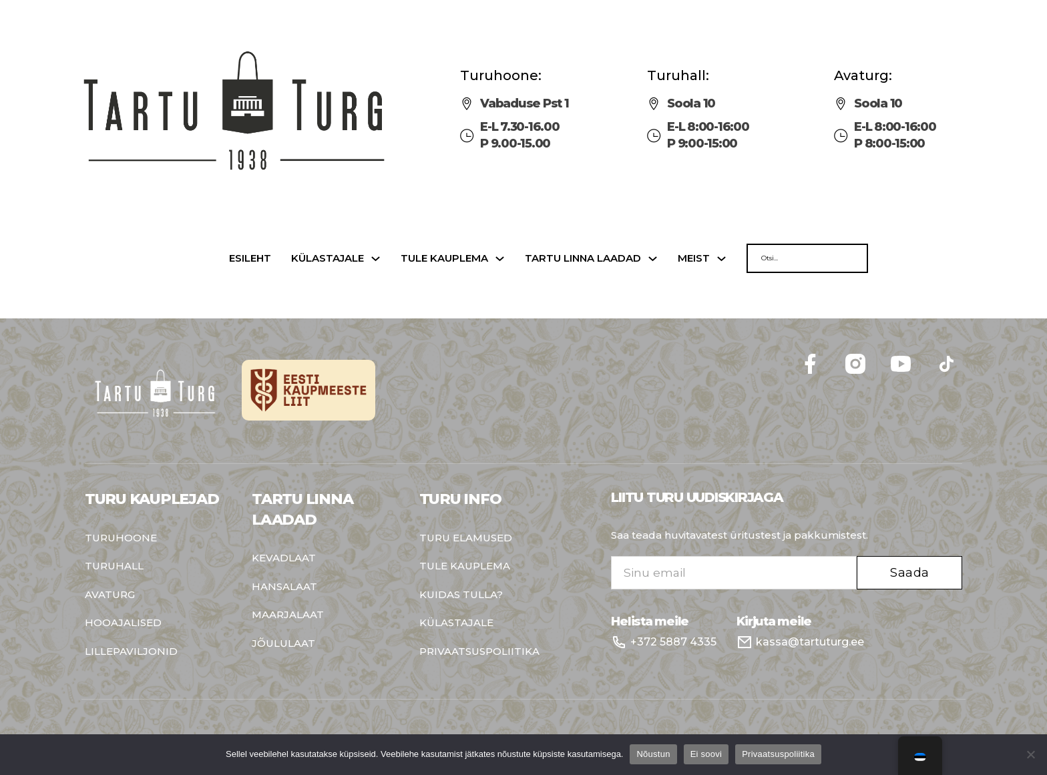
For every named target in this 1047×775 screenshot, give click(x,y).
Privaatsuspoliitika (479, 652)
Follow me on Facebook (962, 347)
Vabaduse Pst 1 (524, 103)
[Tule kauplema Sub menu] (500, 259)
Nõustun (653, 754)
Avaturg (110, 595)
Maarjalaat (288, 615)
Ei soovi (706, 754)
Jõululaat (283, 644)
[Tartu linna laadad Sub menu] (653, 259)
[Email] (734, 572)
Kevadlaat (284, 558)
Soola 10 (691, 103)
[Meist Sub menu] (721, 259)
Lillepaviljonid (131, 652)
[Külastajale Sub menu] (376, 259)
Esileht (250, 258)
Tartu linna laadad (583, 258)
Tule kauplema (444, 258)
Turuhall (114, 566)
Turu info (460, 499)
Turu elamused (465, 538)
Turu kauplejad (152, 499)
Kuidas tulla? (461, 595)
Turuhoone (121, 538)
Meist (694, 258)
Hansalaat (284, 587)
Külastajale (327, 258)
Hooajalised (123, 623)
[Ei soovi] (1030, 754)
